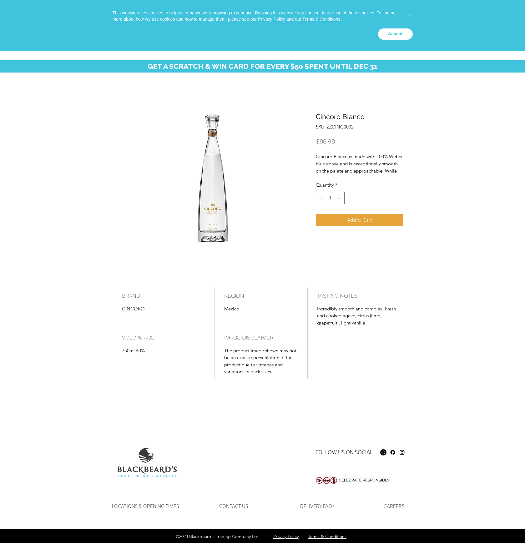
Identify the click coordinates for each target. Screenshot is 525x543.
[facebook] (383, 14)
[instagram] (393, 14)
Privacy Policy (271, 511)
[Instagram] (402, 452)
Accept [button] (395, 525)
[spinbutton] (330, 198)
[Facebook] (393, 452)
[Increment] (339, 198)
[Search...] (432, 17)
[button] (483, 18)
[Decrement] (321, 198)
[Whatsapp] (374, 14)
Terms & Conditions (321, 511)
